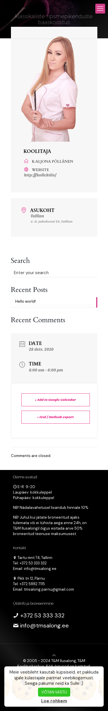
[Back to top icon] (54, 655)
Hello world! (25, 301)
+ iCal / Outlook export (55, 417)
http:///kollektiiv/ (40, 175)
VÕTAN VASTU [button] (54, 692)
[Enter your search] (54, 272)
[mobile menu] (100, 9)
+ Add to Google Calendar (55, 400)
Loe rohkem (54, 701)
